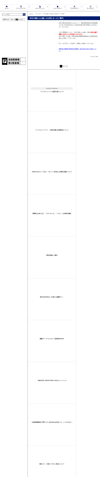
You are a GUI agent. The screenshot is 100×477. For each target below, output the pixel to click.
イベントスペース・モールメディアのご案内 (52, 460)
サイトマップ (6, 460)
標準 (17, 19)
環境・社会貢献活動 (21, 463)
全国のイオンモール (8, 463)
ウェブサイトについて (32, 460)
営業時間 (14, 460)
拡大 (21, 19)
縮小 (12, 19)
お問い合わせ (69, 460)
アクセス (21, 460)
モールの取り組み (33, 463)
